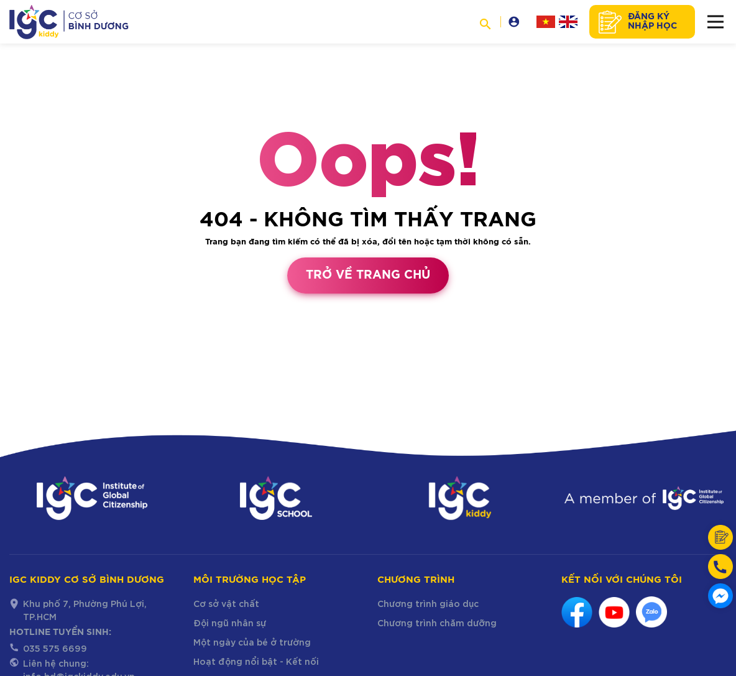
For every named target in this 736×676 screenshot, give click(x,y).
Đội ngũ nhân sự (230, 622)
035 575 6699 (55, 648)
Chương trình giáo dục (428, 603)
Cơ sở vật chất (226, 603)
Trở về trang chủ (368, 275)
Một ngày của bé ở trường (252, 641)
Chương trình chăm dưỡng (437, 622)
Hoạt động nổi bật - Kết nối (256, 661)
